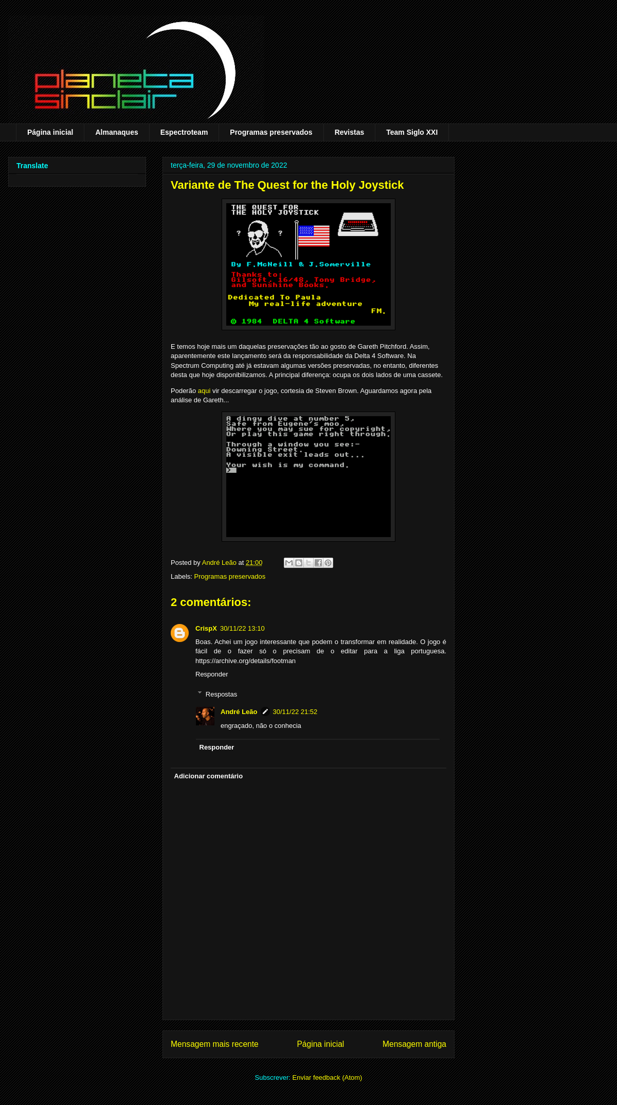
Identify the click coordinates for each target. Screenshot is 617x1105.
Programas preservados (271, 132)
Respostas (221, 694)
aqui (204, 391)
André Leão (239, 712)
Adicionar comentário (208, 776)
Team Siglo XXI (412, 132)
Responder (211, 674)
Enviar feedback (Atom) (327, 1077)
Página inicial (50, 132)
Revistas (350, 132)
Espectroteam (184, 132)
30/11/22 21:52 (295, 712)
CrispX (206, 628)
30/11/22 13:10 (242, 628)
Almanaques (116, 132)
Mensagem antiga (414, 1044)
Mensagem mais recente (215, 1044)
